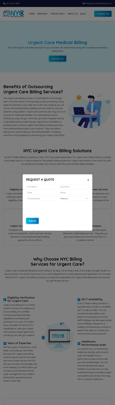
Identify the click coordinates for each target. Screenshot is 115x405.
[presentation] (43, 208)
